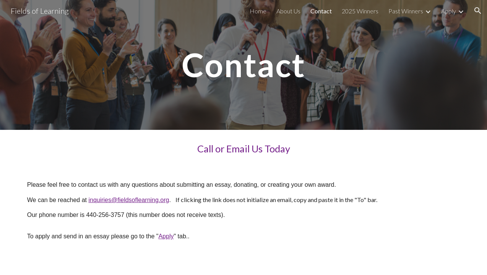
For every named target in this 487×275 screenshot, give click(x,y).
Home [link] (258, 11)
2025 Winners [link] (360, 11)
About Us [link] (288, 11)
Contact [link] (321, 11)
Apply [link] (448, 11)
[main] (243, 64)
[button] (478, 11)
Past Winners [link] (405, 11)
